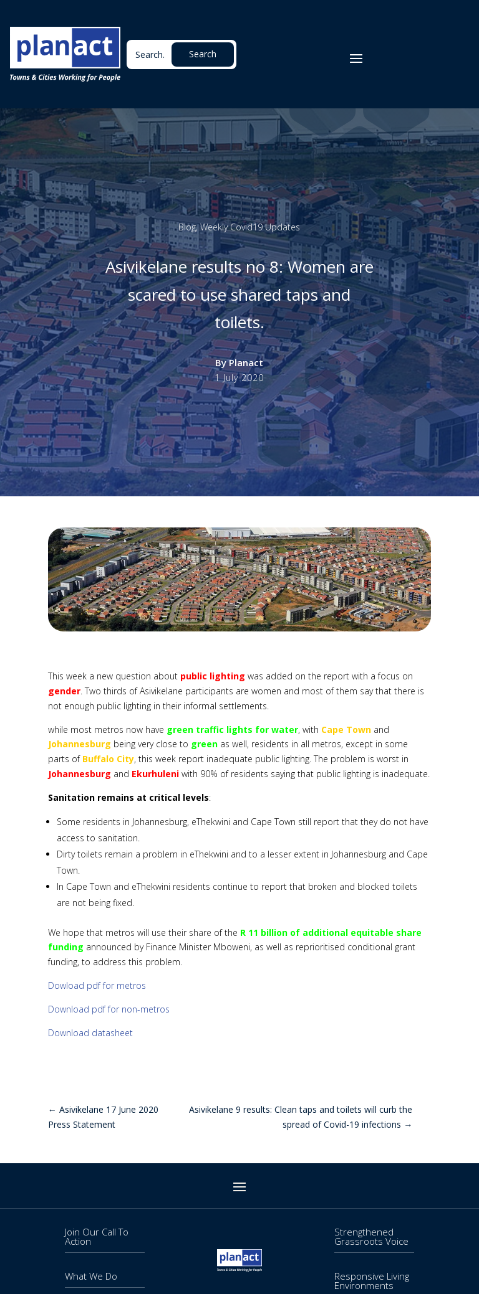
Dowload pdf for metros (97, 985)
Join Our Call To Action (96, 1236)
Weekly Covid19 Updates (250, 227)
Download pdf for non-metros (109, 1009)
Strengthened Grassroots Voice (371, 1236)
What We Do (91, 1276)
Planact (246, 362)
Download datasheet (91, 1033)
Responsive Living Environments (371, 1281)
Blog (187, 227)
